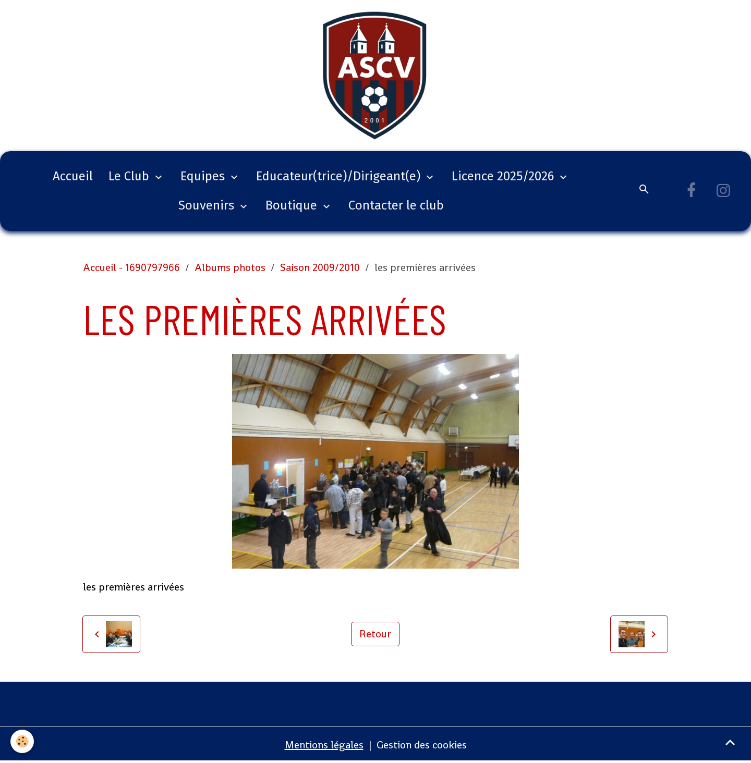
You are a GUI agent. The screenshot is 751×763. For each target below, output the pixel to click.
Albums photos (230, 267)
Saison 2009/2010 (320, 267)
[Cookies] (22, 741)
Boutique (292, 205)
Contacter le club (396, 205)
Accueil (73, 176)
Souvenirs (207, 205)
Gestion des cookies (422, 745)
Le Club (130, 176)
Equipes (204, 176)
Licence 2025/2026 (504, 176)
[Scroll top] (730, 742)
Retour (375, 634)
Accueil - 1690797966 (131, 267)
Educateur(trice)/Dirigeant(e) (339, 176)
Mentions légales (324, 745)
